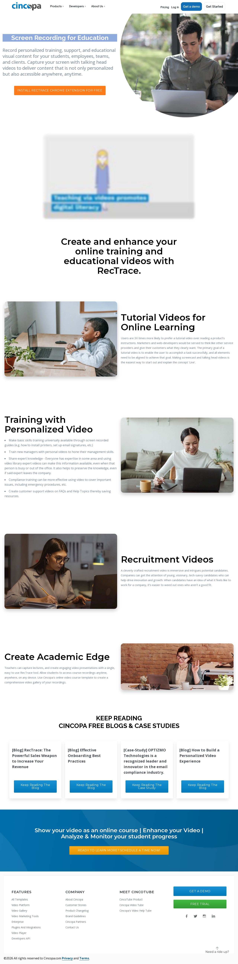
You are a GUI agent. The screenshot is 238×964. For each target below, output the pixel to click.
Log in (174, 6)
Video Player (19, 933)
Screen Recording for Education (60, 37)
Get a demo (191, 6)
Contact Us (72, 927)
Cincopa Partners (75, 921)
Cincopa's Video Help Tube (136, 910)
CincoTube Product (131, 899)
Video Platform (21, 905)
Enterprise (18, 921)
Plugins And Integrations (26, 927)
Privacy (67, 958)
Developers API (21, 938)
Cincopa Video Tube (132, 905)
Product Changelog (77, 910)
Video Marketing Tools (25, 916)
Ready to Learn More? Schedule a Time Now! (119, 850)
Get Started (214, 6)
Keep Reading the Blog (35, 786)
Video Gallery (19, 910)
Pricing (160, 6)
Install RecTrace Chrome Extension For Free (59, 90)
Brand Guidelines (75, 916)
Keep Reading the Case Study (147, 786)
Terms (84, 958)
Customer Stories (75, 905)
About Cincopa (74, 899)
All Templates (20, 899)
